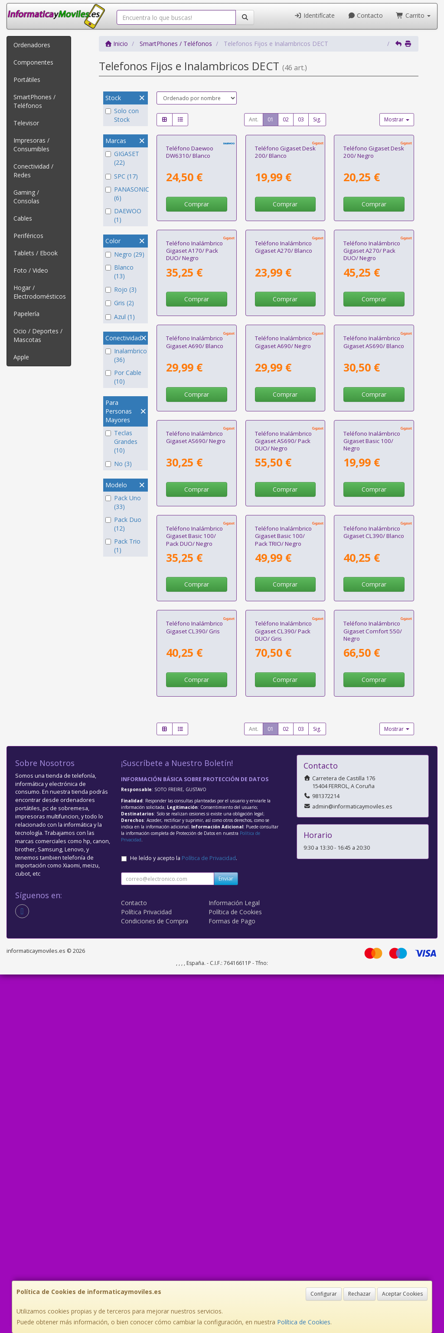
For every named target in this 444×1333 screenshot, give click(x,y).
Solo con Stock (122, 115)
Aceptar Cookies (402, 1293)
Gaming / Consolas (26, 196)
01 (271, 119)
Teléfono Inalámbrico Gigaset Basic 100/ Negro (371, 679)
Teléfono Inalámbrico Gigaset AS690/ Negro (195, 676)
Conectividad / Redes (33, 170)
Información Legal (234, 1261)
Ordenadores (31, 45)
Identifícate (314, 15)
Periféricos (28, 235)
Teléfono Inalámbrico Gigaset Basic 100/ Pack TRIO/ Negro (283, 834)
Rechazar (359, 1293)
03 (301, 119)
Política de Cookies (303, 1322)
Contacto (365, 15)
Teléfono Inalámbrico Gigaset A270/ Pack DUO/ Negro (371, 370)
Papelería (26, 314)
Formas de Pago (232, 1279)
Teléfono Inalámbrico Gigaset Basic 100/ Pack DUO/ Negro (194, 834)
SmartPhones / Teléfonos (34, 101)
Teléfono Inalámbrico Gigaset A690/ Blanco (194, 521)
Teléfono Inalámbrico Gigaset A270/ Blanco (283, 366)
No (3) (118, 464)
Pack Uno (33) (123, 502)
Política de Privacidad (209, 1216)
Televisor (26, 123)
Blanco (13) (119, 271)
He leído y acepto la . (183, 1216)
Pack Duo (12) (123, 523)
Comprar (196, 264)
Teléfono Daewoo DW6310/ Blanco (189, 211)
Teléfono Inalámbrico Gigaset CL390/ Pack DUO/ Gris (283, 989)
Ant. (253, 119)
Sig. (317, 119)
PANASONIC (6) (125, 193)
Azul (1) (120, 317)
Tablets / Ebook (35, 253)
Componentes (33, 62)
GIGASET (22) (122, 158)
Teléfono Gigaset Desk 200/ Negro (373, 211)
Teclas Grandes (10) (121, 441)
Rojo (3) (121, 289)
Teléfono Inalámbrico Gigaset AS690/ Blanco (373, 521)
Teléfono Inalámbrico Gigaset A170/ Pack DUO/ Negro (194, 370)
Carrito (413, 15)
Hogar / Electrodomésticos (39, 292)
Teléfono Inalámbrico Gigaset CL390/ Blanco (373, 830)
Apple (21, 357)
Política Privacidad (146, 1270)
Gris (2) (119, 303)
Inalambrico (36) (125, 355)
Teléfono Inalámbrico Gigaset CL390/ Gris (194, 985)
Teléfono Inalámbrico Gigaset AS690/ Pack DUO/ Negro (283, 679)
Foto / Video (30, 270)
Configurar (323, 1293)
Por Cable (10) (123, 376)
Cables (22, 218)
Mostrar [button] (396, 119)
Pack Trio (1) (122, 545)
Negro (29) (124, 254)
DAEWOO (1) (123, 215)
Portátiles (26, 79)
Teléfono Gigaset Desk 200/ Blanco (285, 211)
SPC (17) (121, 176)
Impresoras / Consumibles (31, 144)
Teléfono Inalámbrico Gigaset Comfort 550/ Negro (372, 989)
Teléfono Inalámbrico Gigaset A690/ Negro (283, 521)
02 (286, 119)
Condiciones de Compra (154, 1279)
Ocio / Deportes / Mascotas (37, 335)
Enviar (226, 1237)
